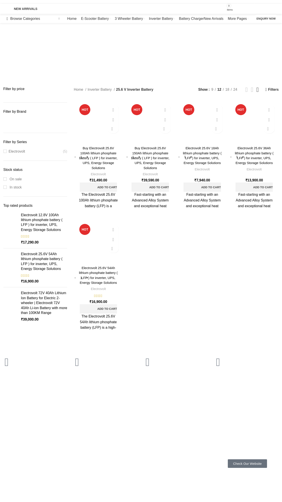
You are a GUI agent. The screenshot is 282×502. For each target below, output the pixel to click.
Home (79, 89)
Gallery (63, 430)
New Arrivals (25, 9)
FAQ (62, 423)
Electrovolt (17, 151)
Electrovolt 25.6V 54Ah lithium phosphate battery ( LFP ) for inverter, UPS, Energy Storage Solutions (42, 261)
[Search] (117, 9)
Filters (273, 89)
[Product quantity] (80, 157)
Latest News (123, 453)
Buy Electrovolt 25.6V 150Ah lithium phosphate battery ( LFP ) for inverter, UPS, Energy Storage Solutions (150, 158)
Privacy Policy (124, 423)
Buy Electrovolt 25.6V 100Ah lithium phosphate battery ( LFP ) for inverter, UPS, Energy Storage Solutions (97, 158)
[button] (97, 187)
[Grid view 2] (246, 90)
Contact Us (122, 445)
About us (65, 438)
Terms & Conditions (128, 438)
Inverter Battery (100, 89)
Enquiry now (266, 18)
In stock (15, 187)
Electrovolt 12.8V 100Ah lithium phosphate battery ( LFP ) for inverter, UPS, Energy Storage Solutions (42, 222)
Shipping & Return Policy (132, 430)
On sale (15, 179)
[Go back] (60, 45)
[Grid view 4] (257, 90)
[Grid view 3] (252, 90)
